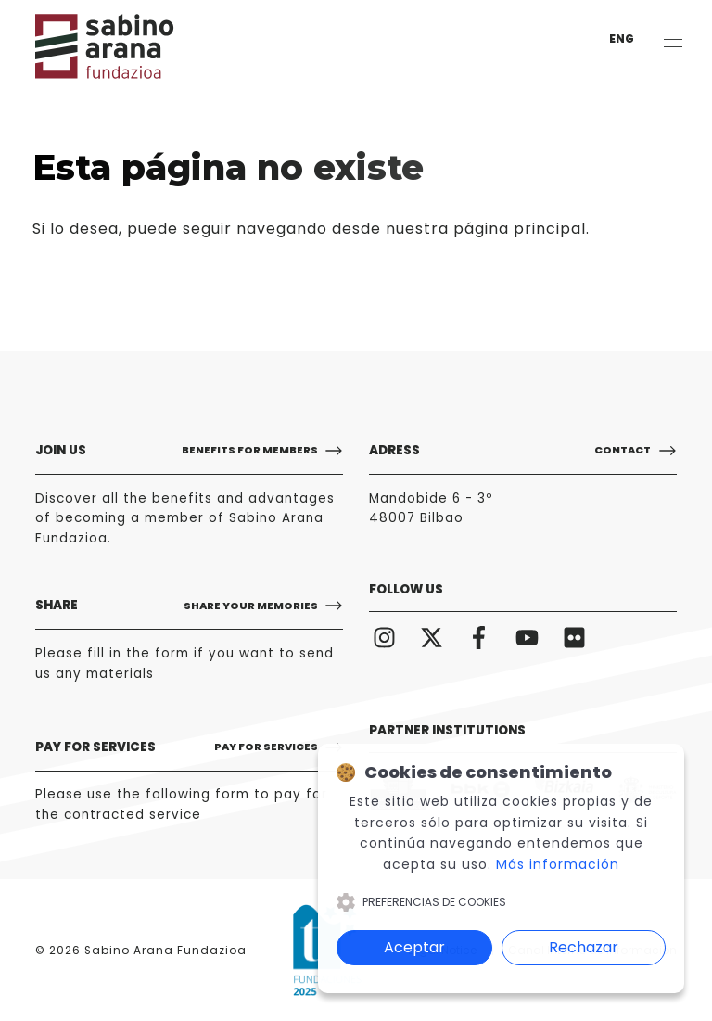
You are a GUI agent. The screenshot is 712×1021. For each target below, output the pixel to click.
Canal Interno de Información (592, 950)
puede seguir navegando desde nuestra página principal (356, 228)
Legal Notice (442, 950)
